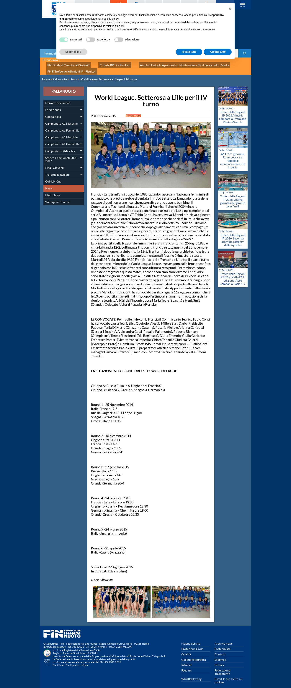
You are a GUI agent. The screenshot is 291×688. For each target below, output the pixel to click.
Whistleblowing (191, 674)
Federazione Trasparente (222, 667)
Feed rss (186, 666)
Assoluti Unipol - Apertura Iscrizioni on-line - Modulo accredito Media (167, 64)
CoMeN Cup (53, 177)
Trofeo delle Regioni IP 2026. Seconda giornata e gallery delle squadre (232, 235)
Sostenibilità (222, 644)
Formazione (52, 53)
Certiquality (73, 661)
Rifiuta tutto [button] (189, 51)
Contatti (220, 650)
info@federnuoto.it (54, 642)
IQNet (85, 661)
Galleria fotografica (193, 655)
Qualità (186, 650)
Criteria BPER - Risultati (106, 64)
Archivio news (224, 639)
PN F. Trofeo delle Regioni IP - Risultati (68, 68)
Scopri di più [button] (73, 51)
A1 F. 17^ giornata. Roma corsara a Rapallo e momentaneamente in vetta (232, 156)
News (49, 184)
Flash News (52, 191)
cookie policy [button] (111, 18)
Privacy (219, 660)
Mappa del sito (190, 639)
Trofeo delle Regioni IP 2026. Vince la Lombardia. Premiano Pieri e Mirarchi (232, 113)
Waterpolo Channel (57, 197)
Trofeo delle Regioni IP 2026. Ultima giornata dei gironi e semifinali (232, 197)
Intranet (186, 660)
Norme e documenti (58, 98)
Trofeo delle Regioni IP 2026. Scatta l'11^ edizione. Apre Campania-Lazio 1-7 (233, 274)
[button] (230, 9)
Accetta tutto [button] (218, 51)
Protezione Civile (192, 644)
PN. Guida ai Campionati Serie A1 (65, 64)
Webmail (220, 655)
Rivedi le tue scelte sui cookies (228, 676)
